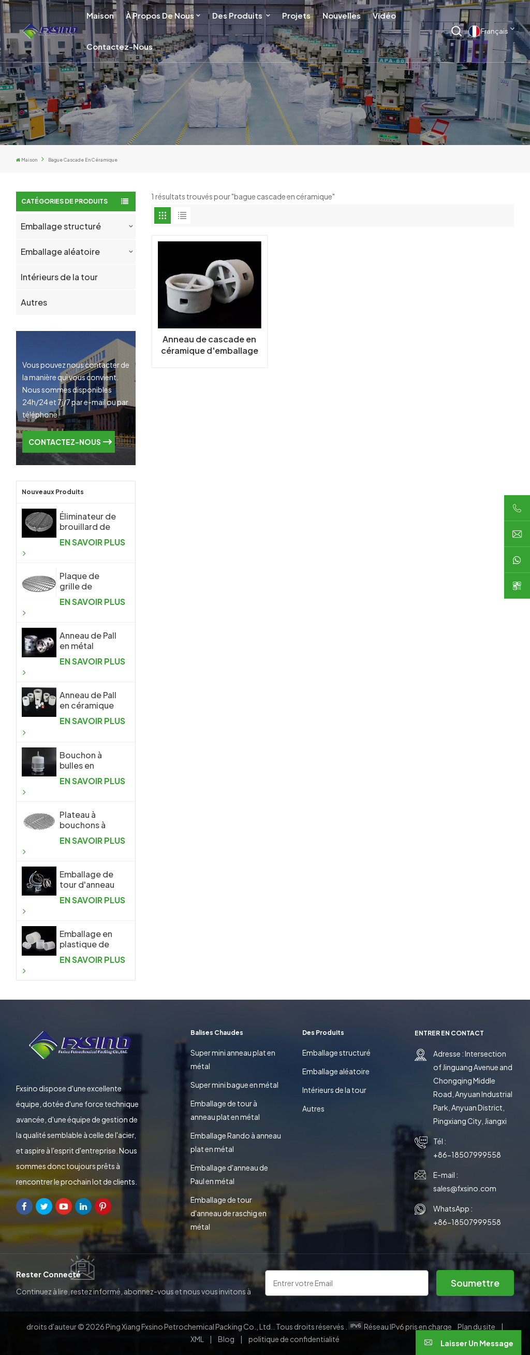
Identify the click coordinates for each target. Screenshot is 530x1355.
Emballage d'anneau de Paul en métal (229, 1174)
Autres (34, 302)
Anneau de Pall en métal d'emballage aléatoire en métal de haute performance (89, 640)
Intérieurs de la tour (59, 276)
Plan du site (477, 1326)
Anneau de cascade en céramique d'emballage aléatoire (209, 345)
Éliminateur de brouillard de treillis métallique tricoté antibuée (88, 521)
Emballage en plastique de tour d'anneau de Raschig (87, 939)
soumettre (475, 1283)
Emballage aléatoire (60, 251)
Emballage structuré (61, 226)
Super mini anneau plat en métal (232, 1059)
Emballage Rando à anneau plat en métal (235, 1142)
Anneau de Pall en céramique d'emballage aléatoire (88, 700)
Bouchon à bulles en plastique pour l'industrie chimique (88, 760)
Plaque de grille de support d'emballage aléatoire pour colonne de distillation (88, 581)
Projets (296, 15)
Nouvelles (341, 15)
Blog (226, 1339)
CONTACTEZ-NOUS (64, 441)
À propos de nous (160, 15)
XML (197, 1339)
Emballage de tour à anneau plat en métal (225, 1110)
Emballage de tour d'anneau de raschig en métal (228, 1213)
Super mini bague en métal (234, 1084)
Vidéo (384, 15)
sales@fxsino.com (464, 1188)
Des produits (238, 15)
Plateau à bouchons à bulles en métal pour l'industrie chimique (89, 820)
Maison (100, 15)
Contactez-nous (119, 46)
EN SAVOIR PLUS (74, 547)
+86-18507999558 (467, 1154)
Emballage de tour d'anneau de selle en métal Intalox (87, 879)
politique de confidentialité (294, 1339)
